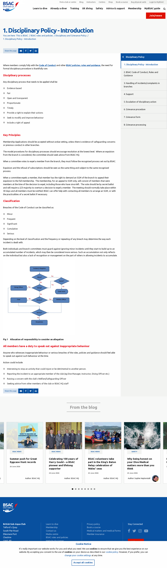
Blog (81, 2)
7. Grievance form (132, 117)
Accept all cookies (83, 562)
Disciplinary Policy (135, 57)
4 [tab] (82, 489)
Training (74, 8)
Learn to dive (40, 8)
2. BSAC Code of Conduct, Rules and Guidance (141, 74)
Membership (134, 8)
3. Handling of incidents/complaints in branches (142, 85)
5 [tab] (85, 489)
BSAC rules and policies (42, 35)
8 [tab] (94, 489)
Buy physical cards (138, 2)
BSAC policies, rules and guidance (83, 65)
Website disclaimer (55, 541)
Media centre (52, 534)
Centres (102, 2)
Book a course (122, 2)
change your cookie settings (78, 555)
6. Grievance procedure (134, 109)
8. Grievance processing (135, 125)
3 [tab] (79, 489)
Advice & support (115, 8)
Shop (110, 2)
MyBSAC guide (152, 8)
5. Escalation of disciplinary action (140, 102)
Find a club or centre (67, 2)
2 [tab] (75, 489)
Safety (99, 8)
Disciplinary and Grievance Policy (71, 35)
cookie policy (112, 552)
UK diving (87, 8)
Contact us (51, 531)
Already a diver (58, 8)
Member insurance (95, 534)
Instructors (91, 2)
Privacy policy (93, 524)
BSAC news (17, 451)
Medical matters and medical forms (104, 531)
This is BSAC (22, 35)
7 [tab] (91, 489)
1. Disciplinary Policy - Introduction (141, 64)
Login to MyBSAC (156, 2)
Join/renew (155, 15)
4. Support (128, 94)
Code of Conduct (47, 65)
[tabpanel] (25, 453)
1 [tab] (72, 489)
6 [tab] (88, 489)
